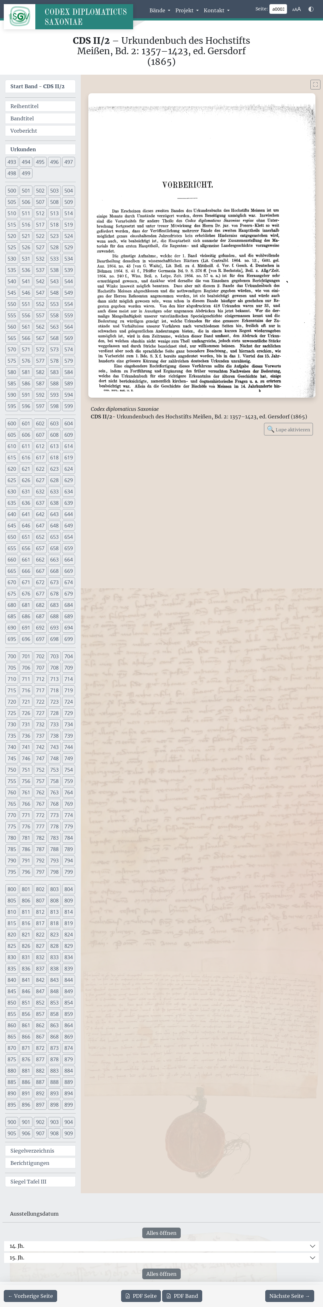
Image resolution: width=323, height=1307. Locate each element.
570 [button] (12, 349)
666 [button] (26, 570)
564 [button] (68, 326)
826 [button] (26, 945)
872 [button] (40, 1048)
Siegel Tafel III (28, 1181)
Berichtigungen (30, 1163)
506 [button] (26, 202)
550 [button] (12, 304)
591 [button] (26, 394)
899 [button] (68, 1104)
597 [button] (40, 406)
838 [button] (54, 968)
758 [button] (54, 781)
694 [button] (68, 627)
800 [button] (12, 889)
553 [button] (54, 304)
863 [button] (54, 1025)
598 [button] (54, 406)
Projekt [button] (185, 10)
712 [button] (40, 679)
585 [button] (12, 383)
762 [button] (40, 792)
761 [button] (26, 792)
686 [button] (26, 616)
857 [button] (40, 1013)
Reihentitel (24, 106)
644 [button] (68, 514)
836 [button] (26, 968)
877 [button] (40, 1059)
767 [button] (40, 803)
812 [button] (40, 911)
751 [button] (26, 769)
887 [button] (40, 1082)
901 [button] (26, 1122)
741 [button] (26, 747)
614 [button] (68, 446)
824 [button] (68, 934)
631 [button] (26, 491)
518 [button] (54, 224)
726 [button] (26, 713)
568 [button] (54, 338)
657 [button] (40, 548)
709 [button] (68, 667)
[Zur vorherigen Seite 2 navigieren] (30, 1296)
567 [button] (40, 338)
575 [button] (12, 360)
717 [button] (40, 690)
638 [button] (54, 502)
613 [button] (54, 446)
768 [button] (54, 803)
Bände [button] (158, 10)
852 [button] (40, 1002)
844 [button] (68, 979)
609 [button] (68, 434)
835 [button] (12, 968)
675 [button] (12, 593)
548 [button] (54, 292)
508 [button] (54, 202)
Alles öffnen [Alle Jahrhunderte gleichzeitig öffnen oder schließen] (161, 1233)
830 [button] (12, 957)
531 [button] (26, 258)
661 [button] (26, 559)
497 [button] (68, 161)
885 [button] (12, 1082)
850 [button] (12, 1002)
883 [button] (54, 1070)
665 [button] (12, 570)
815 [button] (12, 923)
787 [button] (40, 849)
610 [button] (12, 446)
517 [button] (40, 224)
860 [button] (12, 1025)
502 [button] (40, 190)
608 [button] (54, 434)
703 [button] (54, 656)
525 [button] (12, 247)
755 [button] (12, 781)
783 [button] (54, 837)
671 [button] (26, 582)
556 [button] (26, 315)
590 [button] (12, 394)
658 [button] (54, 548)
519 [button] (68, 224)
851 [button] (26, 1002)
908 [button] (54, 1133)
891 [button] (26, 1093)
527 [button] (40, 247)
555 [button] (12, 315)
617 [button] (40, 457)
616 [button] (26, 457)
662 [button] (40, 559)
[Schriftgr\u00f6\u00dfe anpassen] (296, 9)
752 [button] (40, 769)
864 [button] (68, 1025)
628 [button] (54, 480)
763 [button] (54, 792)
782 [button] (40, 837)
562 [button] (40, 326)
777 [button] (40, 826)
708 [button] (54, 667)
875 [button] (12, 1059)
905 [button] (12, 1133)
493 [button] (12, 161)
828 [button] (54, 945)
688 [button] (54, 616)
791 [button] (26, 860)
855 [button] (12, 1013)
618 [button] (54, 457)
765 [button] (12, 803)
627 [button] (40, 480)
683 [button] (54, 605)
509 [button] (68, 202)
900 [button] (12, 1122)
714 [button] (68, 679)
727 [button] (40, 713)
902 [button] (40, 1122)
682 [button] (40, 605)
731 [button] (26, 724)
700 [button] (12, 656)
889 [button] (68, 1082)
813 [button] (54, 911)
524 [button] (68, 236)
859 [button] (68, 1013)
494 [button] (26, 161)
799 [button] (68, 871)
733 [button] (54, 724)
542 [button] (40, 281)
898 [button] (54, 1104)
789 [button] (68, 849)
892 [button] (40, 1093)
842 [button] (40, 979)
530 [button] (12, 258)
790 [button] (12, 860)
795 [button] (12, 871)
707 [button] (40, 667)
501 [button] (26, 190)
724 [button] (68, 701)
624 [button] (68, 468)
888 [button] (54, 1082)
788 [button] (54, 849)
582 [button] (40, 372)
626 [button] (26, 480)
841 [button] (26, 979)
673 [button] (54, 582)
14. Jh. (17, 1246)
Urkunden (23, 149)
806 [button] (26, 900)
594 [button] (68, 394)
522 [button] (40, 236)
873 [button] (54, 1048)
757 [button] (40, 781)
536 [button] (26, 270)
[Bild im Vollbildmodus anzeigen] (315, 84)
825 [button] (12, 945)
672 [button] (40, 582)
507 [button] (40, 202)
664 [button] (68, 559)
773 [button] (54, 815)
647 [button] (40, 525)
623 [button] (54, 468)
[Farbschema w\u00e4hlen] (311, 9)
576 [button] (26, 360)
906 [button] (26, 1133)
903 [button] (54, 1122)
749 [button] (68, 758)
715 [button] (12, 690)
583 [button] (54, 372)
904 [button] (68, 1122)
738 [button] (54, 735)
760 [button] (12, 792)
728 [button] (54, 713)
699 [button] (68, 639)
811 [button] (26, 911)
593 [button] (54, 394)
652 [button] (40, 536)
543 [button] (54, 281)
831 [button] (26, 957)
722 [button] (40, 701)
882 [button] (40, 1070)
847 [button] (40, 991)
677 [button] (40, 593)
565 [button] (12, 338)
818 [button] (54, 923)
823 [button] (54, 934)
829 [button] (68, 945)
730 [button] (12, 724)
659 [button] (68, 548)
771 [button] (26, 815)
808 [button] (54, 900)
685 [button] (12, 616)
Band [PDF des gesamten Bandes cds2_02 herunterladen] (182, 1296)
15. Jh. (17, 1257)
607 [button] (40, 434)
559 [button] (68, 315)
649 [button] (68, 525)
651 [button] (26, 536)
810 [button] (12, 911)
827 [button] (40, 945)
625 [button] (12, 480)
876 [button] (26, 1059)
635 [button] (12, 502)
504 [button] (68, 190)
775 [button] (12, 826)
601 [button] (26, 423)
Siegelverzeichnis (32, 1151)
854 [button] (68, 1002)
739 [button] (68, 735)
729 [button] (68, 713)
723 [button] (54, 701)
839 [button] (68, 968)
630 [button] (12, 491)
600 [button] (12, 423)
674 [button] (68, 582)
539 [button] (68, 270)
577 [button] (40, 360)
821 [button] (26, 934)
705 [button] (12, 667)
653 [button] (54, 536)
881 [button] (26, 1070)
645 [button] (12, 525)
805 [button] (12, 900)
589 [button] (68, 383)
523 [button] (54, 236)
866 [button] (26, 1036)
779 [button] (68, 826)
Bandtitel (22, 118)
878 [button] (54, 1059)
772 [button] (40, 815)
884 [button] (68, 1070)
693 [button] (54, 627)
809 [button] (68, 900)
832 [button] (40, 957)
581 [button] (26, 372)
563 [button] (54, 326)
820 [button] (12, 934)
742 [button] (40, 747)
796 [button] (26, 871)
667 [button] (40, 570)
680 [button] (12, 605)
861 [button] (26, 1025)
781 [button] (26, 837)
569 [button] (68, 338)
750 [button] (12, 769)
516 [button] (26, 224)
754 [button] (68, 769)
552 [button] (40, 304)
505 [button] (12, 202)
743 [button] (54, 747)
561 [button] (26, 326)
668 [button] (54, 570)
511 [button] (26, 213)
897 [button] (40, 1104)
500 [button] (12, 190)
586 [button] (26, 383)
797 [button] (40, 871)
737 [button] (40, 735)
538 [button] (54, 270)
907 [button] (40, 1133)
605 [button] (12, 434)
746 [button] (26, 758)
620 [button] (12, 468)
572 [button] (40, 349)
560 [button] (12, 326)
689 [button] (68, 616)
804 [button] (68, 889)
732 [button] (40, 724)
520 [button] (12, 236)
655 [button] (12, 548)
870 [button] (12, 1048)
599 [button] (68, 406)
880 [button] (12, 1070)
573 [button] (54, 349)
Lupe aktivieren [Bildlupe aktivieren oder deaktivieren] (288, 429)
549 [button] (68, 292)
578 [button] (54, 360)
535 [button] (12, 270)
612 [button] (40, 446)
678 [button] (54, 593)
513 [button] (54, 213)
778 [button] (54, 826)
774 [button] (68, 815)
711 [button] (26, 679)
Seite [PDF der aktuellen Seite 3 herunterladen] (141, 1296)
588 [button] (54, 383)
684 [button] (68, 605)
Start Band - (37, 86)
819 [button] (68, 923)
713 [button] (54, 679)
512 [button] (40, 213)
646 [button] (26, 525)
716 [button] (26, 690)
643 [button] (54, 514)
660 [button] (12, 559)
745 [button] (12, 758)
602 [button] (40, 423)
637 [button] (40, 502)
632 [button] (40, 491)
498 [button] (12, 173)
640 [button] (12, 514)
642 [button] (40, 514)
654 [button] (68, 536)
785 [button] (12, 849)
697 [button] (40, 639)
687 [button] (40, 616)
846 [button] (26, 991)
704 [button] (68, 656)
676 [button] (26, 593)
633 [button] (54, 491)
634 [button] (68, 491)
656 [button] (26, 548)
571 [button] (26, 349)
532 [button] (40, 258)
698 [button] (54, 639)
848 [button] (54, 991)
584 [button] (68, 372)
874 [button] (68, 1048)
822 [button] (40, 934)
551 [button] (26, 304)
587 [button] (40, 383)
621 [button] (26, 468)
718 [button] (54, 690)
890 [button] (12, 1093)
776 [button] (26, 826)
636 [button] (26, 502)
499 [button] (26, 173)
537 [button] (40, 270)
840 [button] (12, 979)
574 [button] (68, 349)
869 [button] (68, 1036)
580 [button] (12, 372)
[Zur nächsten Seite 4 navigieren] (289, 1296)
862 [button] (40, 1025)
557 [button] (40, 315)
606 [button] (26, 434)
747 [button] (40, 758)
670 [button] (12, 582)
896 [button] (26, 1104)
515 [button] (12, 224)
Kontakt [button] (215, 10)
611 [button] (26, 446)
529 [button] (68, 247)
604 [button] (68, 423)
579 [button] (68, 360)
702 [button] (40, 656)
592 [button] (40, 394)
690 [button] (12, 627)
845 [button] (12, 991)
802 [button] (40, 889)
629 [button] (68, 480)
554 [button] (68, 304)
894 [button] (68, 1093)
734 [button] (68, 724)
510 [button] (12, 213)
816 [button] (26, 923)
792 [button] (40, 860)
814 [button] (68, 911)
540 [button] (12, 281)
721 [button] (26, 701)
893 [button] (54, 1093)
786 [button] (26, 849)
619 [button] (68, 457)
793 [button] (54, 860)
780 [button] (12, 837)
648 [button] (54, 525)
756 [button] (26, 781)
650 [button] (12, 536)
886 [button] (26, 1082)
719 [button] (68, 690)
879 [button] (68, 1059)
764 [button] (68, 792)
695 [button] (12, 639)
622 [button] (40, 468)
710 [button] (12, 679)
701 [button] (26, 656)
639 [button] (68, 502)
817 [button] (40, 923)
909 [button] (68, 1133)
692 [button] (40, 627)
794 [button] (68, 860)
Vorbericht (23, 131)
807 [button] (40, 900)
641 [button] (26, 514)
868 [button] (54, 1036)
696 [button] (26, 639)
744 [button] (68, 747)
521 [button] (26, 236)
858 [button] (54, 1013)
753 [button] (54, 769)
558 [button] (54, 315)
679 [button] (68, 593)
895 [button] (12, 1104)
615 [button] (12, 457)
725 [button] (12, 713)
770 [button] (12, 815)
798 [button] (54, 871)
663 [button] (54, 559)
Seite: (261, 9)
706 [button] (26, 667)
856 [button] (26, 1013)
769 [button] (68, 803)
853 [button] (54, 1002)
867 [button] (40, 1036)
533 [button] (54, 258)
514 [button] (68, 213)
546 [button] (26, 292)
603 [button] (54, 423)
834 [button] (68, 957)
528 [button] (54, 247)
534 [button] (68, 258)
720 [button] (12, 701)
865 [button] (12, 1036)
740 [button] (12, 747)
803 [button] (54, 889)
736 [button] (26, 735)
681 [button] (26, 605)
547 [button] (40, 292)
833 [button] (54, 957)
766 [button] (26, 803)
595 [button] (12, 406)
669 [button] (68, 570)
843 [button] (54, 979)
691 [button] (26, 627)
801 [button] (26, 889)
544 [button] (68, 281)
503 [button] (54, 190)
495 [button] (40, 161)
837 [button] (40, 968)
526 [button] (26, 247)
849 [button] (68, 991)
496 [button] (54, 161)
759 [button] (68, 781)
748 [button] (54, 758)
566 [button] (26, 338)
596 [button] (26, 406)
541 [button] (26, 281)
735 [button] (12, 735)
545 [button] (12, 292)
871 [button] (26, 1048)
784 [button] (68, 837)
